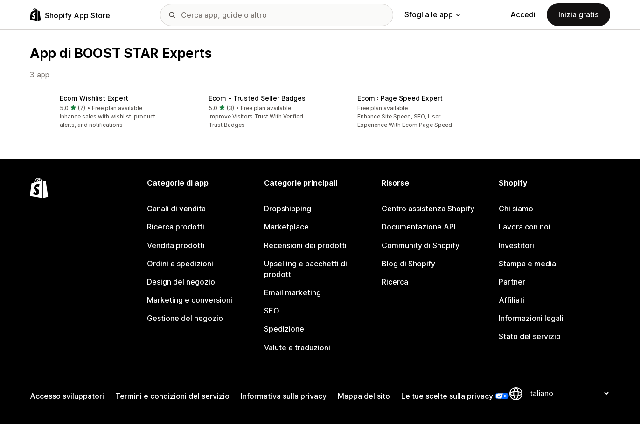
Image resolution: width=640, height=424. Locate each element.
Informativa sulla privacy (284, 396)
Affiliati (511, 300)
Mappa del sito (364, 396)
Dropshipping (287, 208)
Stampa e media (527, 263)
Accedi (523, 14)
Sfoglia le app (432, 14)
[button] (97, 112)
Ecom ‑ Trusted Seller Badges (257, 98)
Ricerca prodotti (175, 226)
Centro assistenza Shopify (428, 208)
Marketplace (286, 226)
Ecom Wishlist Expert (94, 98)
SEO (271, 310)
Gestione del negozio (185, 318)
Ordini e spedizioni (180, 263)
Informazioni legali (531, 318)
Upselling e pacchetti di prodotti (305, 269)
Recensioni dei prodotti (305, 245)
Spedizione (284, 329)
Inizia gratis (578, 14)
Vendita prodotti (176, 245)
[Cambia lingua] (568, 394)
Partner (512, 281)
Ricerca (395, 281)
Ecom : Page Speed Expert (400, 98)
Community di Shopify (420, 245)
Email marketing (292, 292)
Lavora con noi (524, 226)
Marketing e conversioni (189, 300)
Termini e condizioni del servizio (172, 396)
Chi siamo (516, 208)
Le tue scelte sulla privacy (447, 396)
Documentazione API (419, 226)
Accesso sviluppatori (67, 396)
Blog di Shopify (408, 263)
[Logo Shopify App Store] (70, 14)
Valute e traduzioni (297, 347)
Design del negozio (181, 281)
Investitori (516, 245)
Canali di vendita (176, 208)
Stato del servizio (530, 336)
